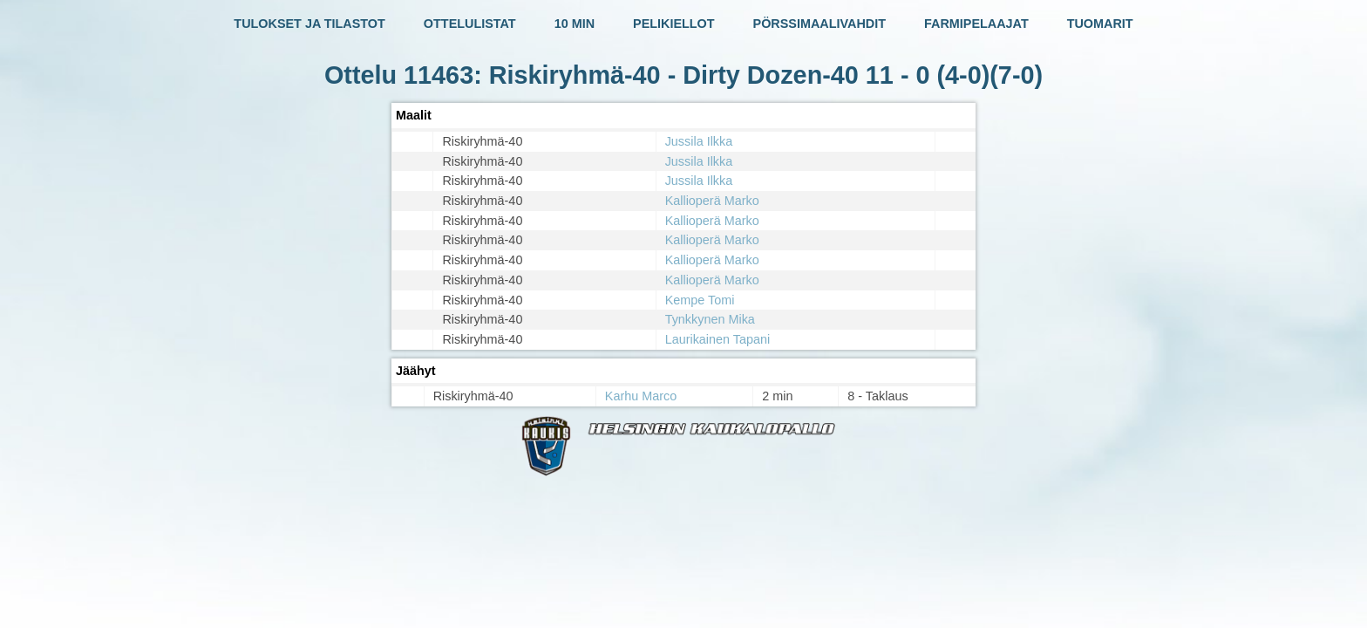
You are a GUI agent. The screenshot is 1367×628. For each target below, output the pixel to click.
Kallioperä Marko (712, 201)
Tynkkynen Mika (710, 319)
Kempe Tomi (700, 300)
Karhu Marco (641, 396)
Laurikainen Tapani (718, 339)
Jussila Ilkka (699, 141)
